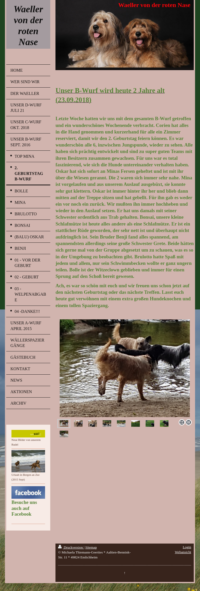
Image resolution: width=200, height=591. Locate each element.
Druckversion (71, 547)
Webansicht (183, 552)
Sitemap (91, 547)
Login (187, 547)
